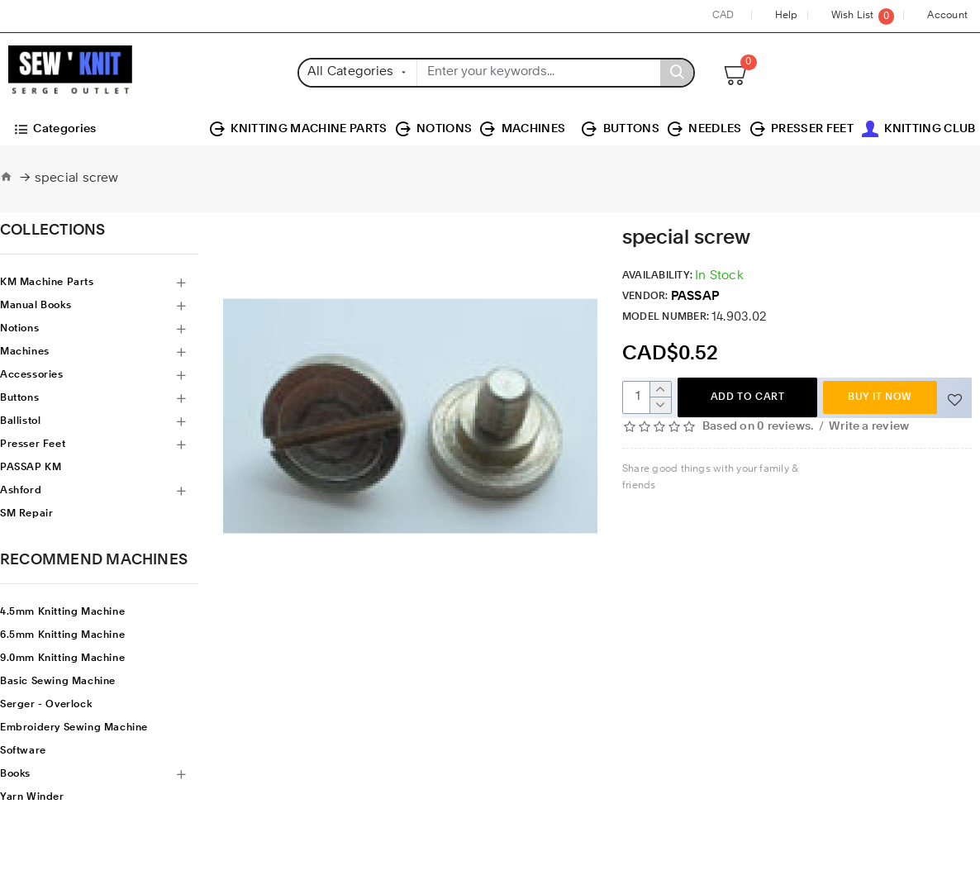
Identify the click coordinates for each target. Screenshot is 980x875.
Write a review (869, 426)
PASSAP (695, 297)
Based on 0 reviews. (757, 426)
